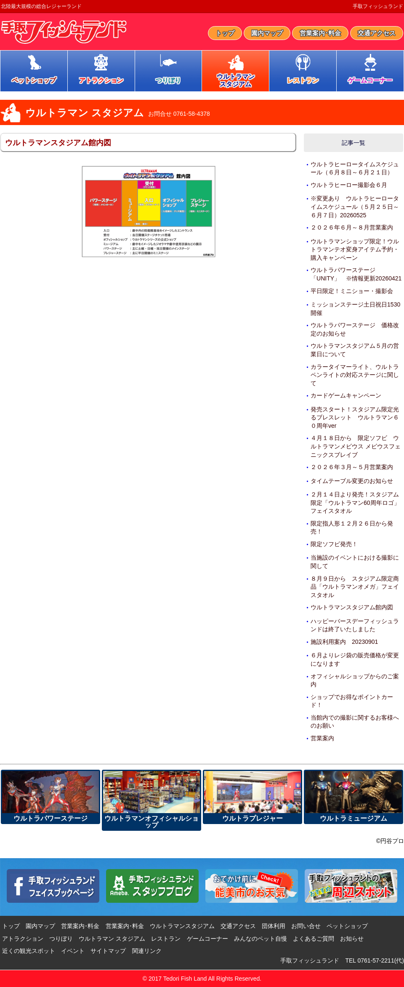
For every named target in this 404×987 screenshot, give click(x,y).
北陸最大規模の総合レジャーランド (41, 6)
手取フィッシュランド (378, 6)
